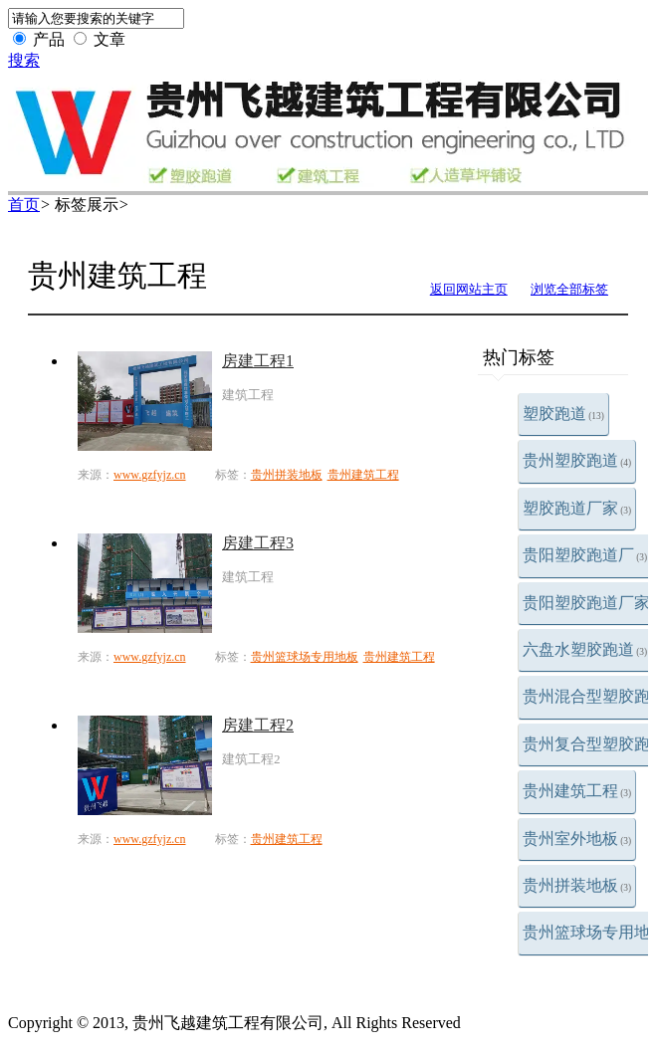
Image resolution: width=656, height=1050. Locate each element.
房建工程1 (258, 360)
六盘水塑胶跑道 (585, 649)
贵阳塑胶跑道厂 (585, 554)
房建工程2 (258, 725)
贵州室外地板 (577, 838)
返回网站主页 (469, 289)
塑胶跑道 (563, 413)
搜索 (24, 60)
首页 (24, 204)
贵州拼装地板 (577, 885)
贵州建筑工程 (577, 790)
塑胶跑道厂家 (577, 508)
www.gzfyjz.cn (149, 475)
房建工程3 (258, 542)
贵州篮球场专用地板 (304, 657)
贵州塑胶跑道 (577, 460)
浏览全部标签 (569, 289)
